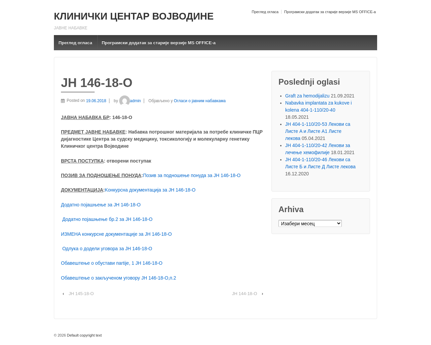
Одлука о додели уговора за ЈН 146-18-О (107, 248)
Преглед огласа (265, 12)
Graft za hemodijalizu (307, 95)
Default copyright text (84, 335)
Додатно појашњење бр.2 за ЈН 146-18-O (107, 219)
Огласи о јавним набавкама (200, 100)
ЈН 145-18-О (81, 293)
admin (130, 100)
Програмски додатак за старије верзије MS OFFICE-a (330, 12)
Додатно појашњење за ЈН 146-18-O (101, 204)
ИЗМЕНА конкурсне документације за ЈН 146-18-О (116, 234)
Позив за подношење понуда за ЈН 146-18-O (192, 175)
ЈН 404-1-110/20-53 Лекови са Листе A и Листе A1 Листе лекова (317, 131)
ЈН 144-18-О (244, 293)
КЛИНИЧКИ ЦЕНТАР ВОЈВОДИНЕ (133, 16)
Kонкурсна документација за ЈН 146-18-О (150, 190)
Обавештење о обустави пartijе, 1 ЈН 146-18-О (112, 263)
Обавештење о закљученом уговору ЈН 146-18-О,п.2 (118, 278)
